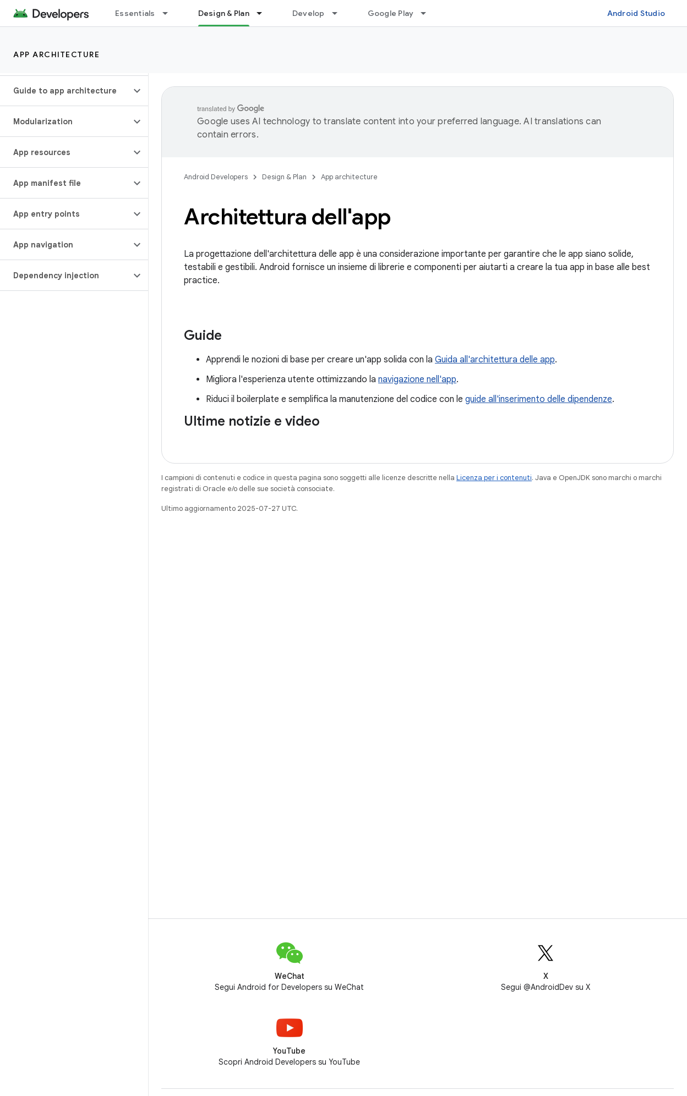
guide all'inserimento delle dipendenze (538, 399)
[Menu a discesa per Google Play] (428, 13)
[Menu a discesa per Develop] (340, 13)
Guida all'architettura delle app (495, 359)
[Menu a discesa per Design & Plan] (264, 13)
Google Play (391, 13)
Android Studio (636, 13)
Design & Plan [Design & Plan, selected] (223, 13)
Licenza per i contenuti (494, 477)
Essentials (135, 13)
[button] (65, 91)
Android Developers (216, 176)
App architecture (56, 54)
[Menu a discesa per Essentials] (170, 13)
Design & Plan (284, 176)
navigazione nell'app (417, 379)
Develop (308, 13)
